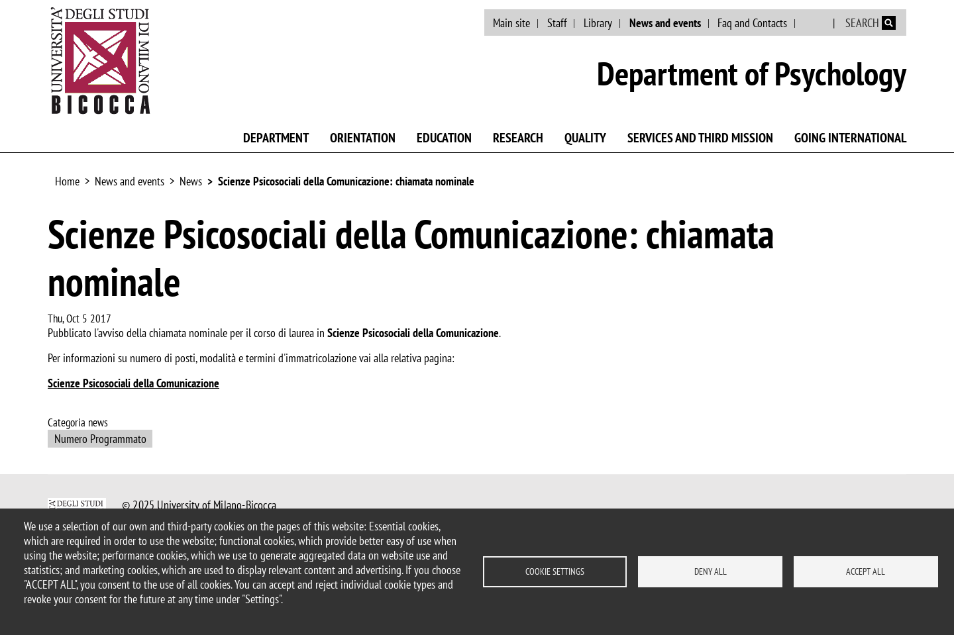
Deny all (710, 571)
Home (67, 181)
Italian (815, 23)
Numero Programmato (100, 438)
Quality (585, 137)
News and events (665, 22)
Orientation (363, 137)
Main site (511, 22)
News (191, 181)
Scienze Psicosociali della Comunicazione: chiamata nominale (346, 181)
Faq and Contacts (752, 22)
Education (444, 137)
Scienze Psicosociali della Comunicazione (133, 383)
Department (276, 137)
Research (518, 137)
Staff (557, 22)
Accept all (865, 571)
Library (598, 22)
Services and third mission (700, 137)
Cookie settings (554, 571)
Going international (850, 137)
